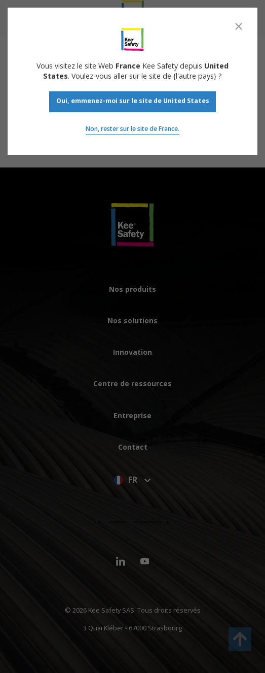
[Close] (239, 26)
